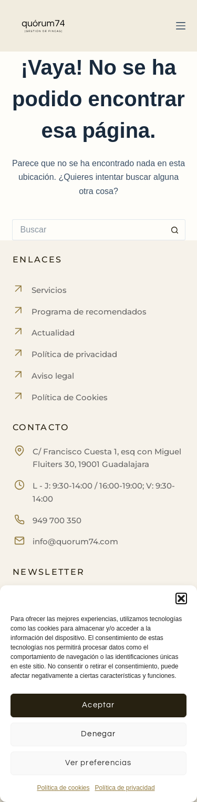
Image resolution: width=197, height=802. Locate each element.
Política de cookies (63, 787)
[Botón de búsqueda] (174, 229)
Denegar (98, 734)
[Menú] (180, 26)
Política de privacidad (124, 787)
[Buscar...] (88, 229)
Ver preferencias (98, 763)
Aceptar (98, 705)
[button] (181, 598)
